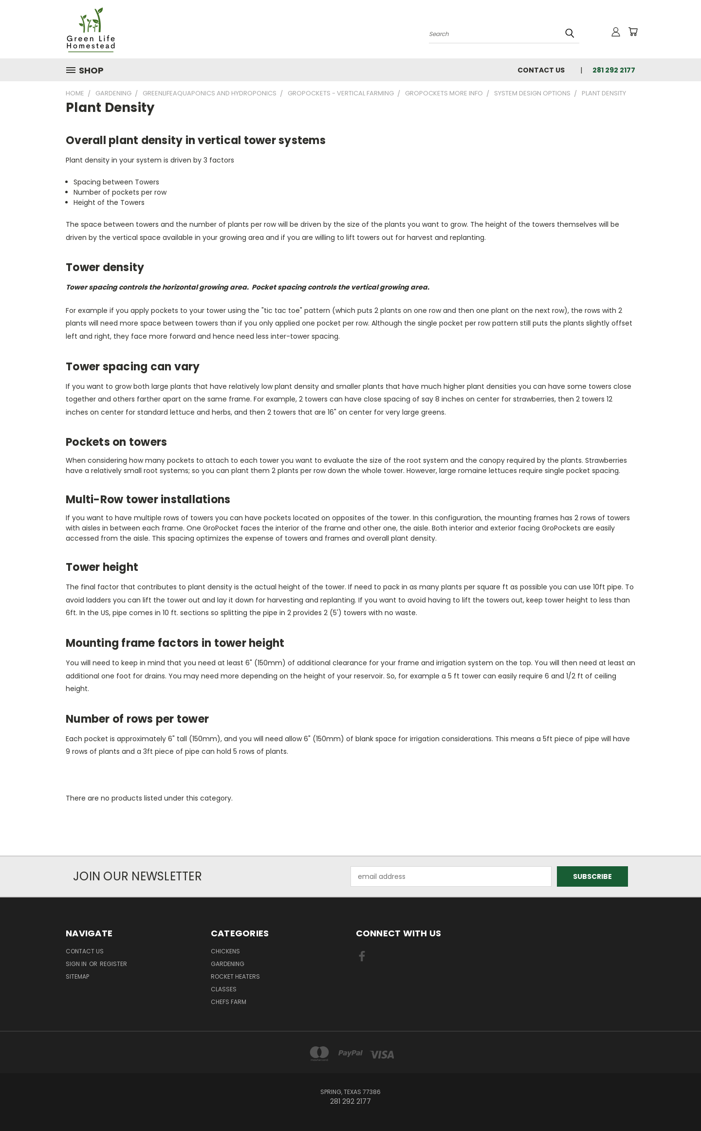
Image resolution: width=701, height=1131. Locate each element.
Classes (224, 989)
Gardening (227, 964)
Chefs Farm (228, 1002)
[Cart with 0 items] (633, 31)
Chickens (225, 951)
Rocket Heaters (235, 976)
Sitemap (77, 976)
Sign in (77, 964)
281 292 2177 (613, 70)
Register (113, 964)
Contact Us (541, 70)
